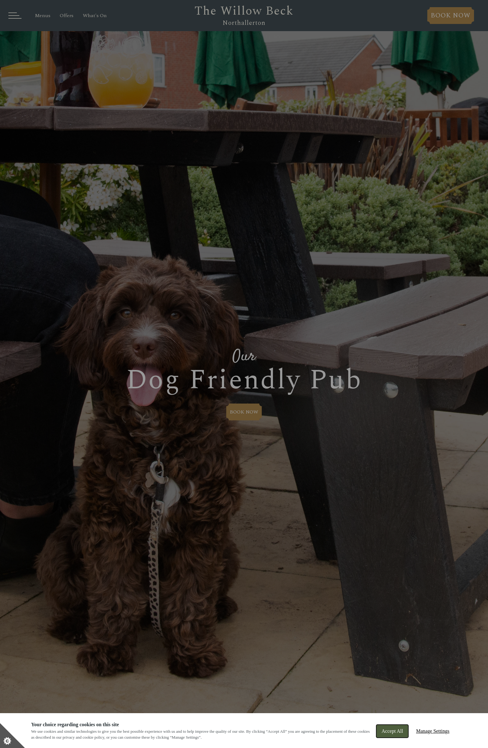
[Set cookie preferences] (12, 735)
